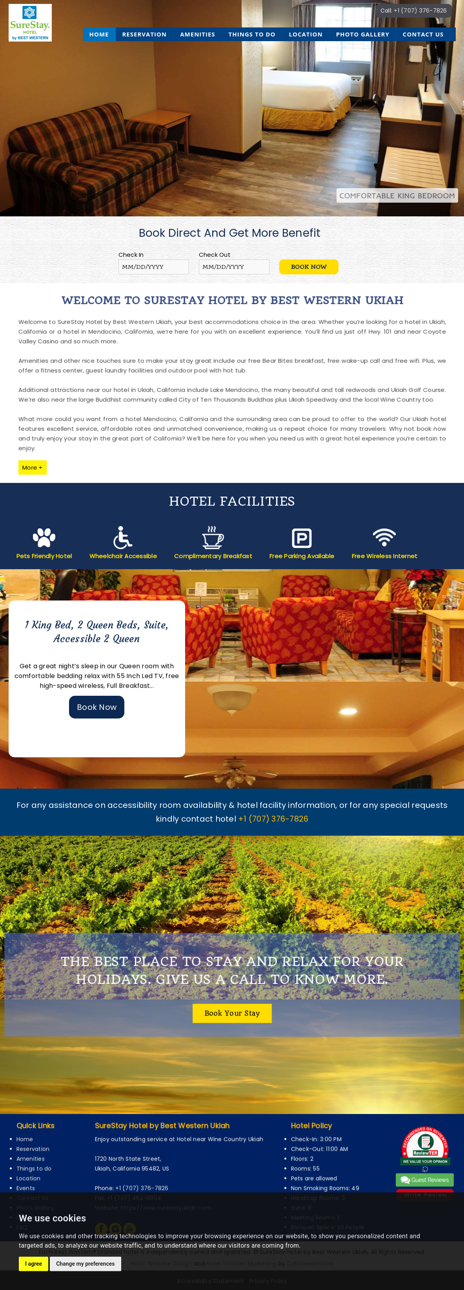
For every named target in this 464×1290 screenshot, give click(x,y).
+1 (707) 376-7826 (420, 11)
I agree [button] (33, 1264)
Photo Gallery (362, 34)
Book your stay (231, 1010)
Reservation (144, 34)
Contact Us (423, 34)
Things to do (252, 34)
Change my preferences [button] (85, 1264)
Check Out (215, 254)
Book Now (96, 707)
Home (99, 34)
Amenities (197, 34)
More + (75, 449)
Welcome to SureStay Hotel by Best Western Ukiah (232, 318)
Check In (131, 254)
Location (306, 34)
